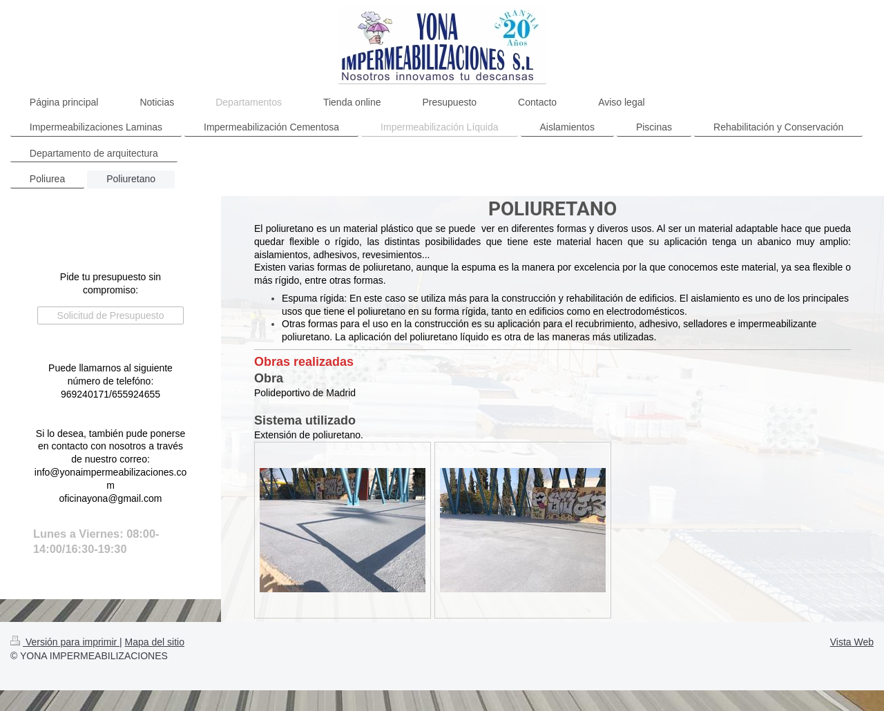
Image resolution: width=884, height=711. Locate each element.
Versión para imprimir (64, 641)
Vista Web (852, 641)
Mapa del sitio (154, 641)
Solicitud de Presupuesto (110, 315)
